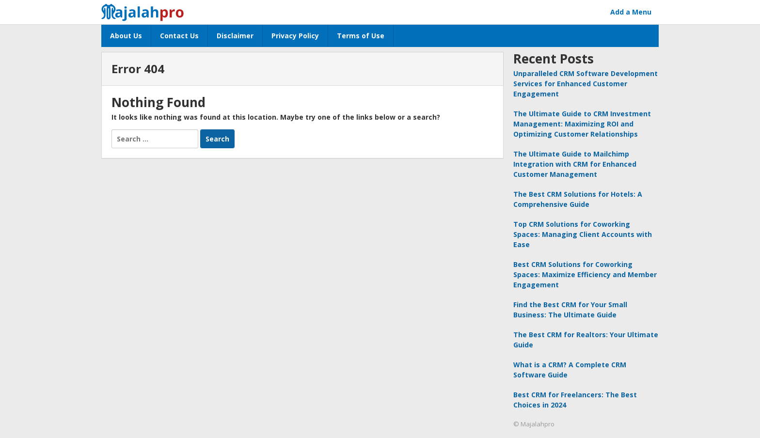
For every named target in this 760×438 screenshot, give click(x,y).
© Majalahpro (533, 424)
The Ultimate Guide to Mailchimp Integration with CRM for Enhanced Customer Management (574, 164)
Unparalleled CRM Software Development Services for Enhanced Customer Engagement (585, 83)
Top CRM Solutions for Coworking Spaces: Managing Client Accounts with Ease (582, 234)
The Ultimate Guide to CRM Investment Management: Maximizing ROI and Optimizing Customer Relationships (582, 124)
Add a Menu (630, 11)
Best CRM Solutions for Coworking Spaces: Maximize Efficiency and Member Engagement (585, 274)
